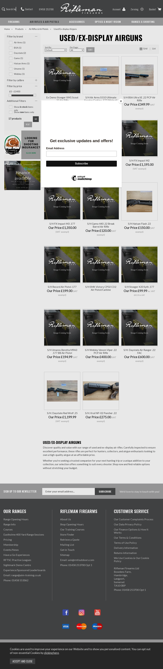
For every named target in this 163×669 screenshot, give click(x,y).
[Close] (120, 101)
